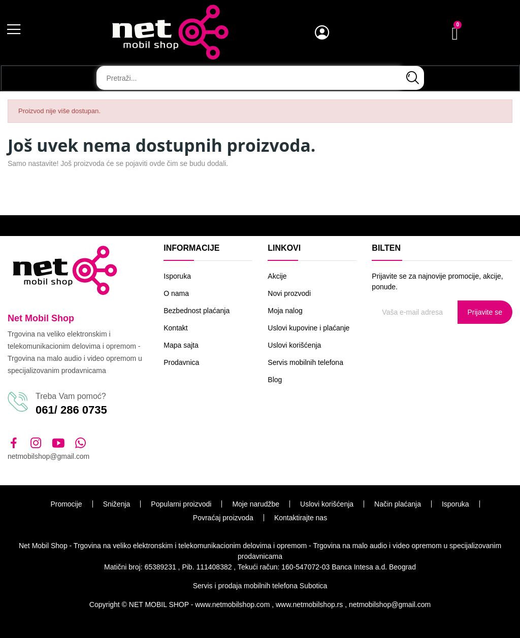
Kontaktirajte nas (300, 517)
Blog (275, 380)
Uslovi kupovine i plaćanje (308, 328)
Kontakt (175, 328)
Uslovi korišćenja (294, 345)
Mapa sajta (181, 345)
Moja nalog (285, 311)
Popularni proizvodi (181, 504)
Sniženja (117, 504)
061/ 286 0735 (71, 410)
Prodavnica (181, 362)
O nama (176, 293)
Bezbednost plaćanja (197, 311)
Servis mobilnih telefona (305, 362)
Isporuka (177, 276)
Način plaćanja (397, 504)
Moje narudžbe (255, 504)
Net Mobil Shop (41, 318)
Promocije (66, 504)
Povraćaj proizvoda (223, 517)
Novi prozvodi (289, 293)
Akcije (277, 276)
